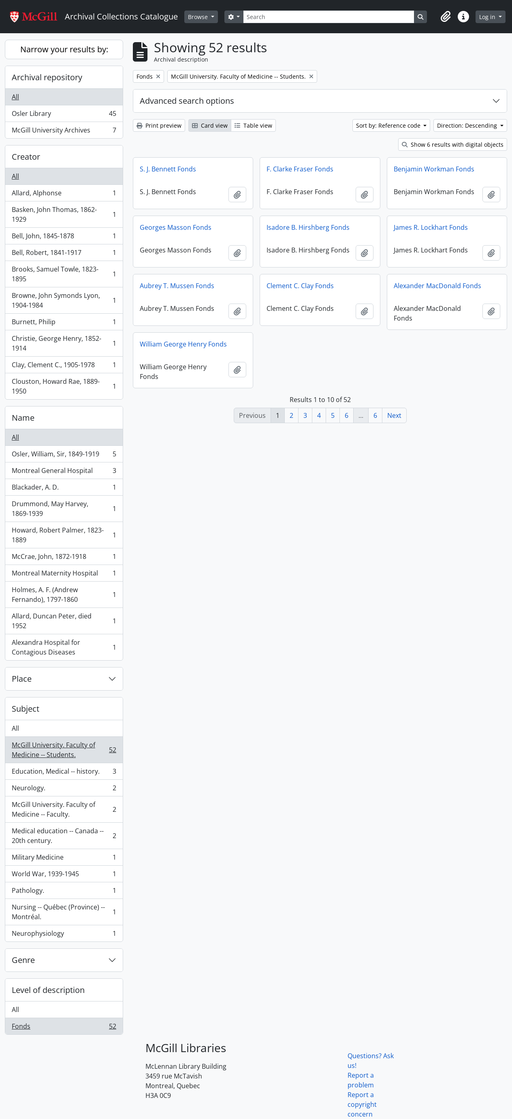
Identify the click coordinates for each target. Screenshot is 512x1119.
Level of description (48, 989)
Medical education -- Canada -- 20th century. (63, 835)
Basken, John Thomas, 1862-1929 (63, 214)
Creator (26, 156)
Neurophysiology (63, 935)
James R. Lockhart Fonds (431, 227)
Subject (25, 708)
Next (394, 415)
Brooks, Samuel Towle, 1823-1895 (63, 274)
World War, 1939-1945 (63, 875)
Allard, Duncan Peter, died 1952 (63, 621)
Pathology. (63, 892)
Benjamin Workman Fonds (434, 169)
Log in (488, 17)
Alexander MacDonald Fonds (437, 285)
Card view (210, 125)
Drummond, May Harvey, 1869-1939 (63, 508)
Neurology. (63, 789)
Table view (253, 125)
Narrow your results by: (64, 49)
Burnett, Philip (63, 323)
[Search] (328, 17)
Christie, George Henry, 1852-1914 (63, 343)
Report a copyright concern (362, 1104)
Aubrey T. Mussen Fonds (177, 285)
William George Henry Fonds (183, 344)
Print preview (159, 125)
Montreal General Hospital (63, 472)
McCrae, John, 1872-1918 (63, 558)
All (15, 96)
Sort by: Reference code (389, 125)
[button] (445, 17)
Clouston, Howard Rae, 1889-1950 (63, 386)
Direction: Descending (468, 125)
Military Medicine (63, 859)
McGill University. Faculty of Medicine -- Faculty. (63, 809)
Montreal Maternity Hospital (63, 575)
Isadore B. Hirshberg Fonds (308, 227)
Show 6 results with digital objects (452, 144)
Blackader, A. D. (63, 489)
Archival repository (47, 77)
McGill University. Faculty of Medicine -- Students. (63, 749)
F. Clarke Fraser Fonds (300, 169)
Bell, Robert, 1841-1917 (63, 254)
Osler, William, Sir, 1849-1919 (63, 455)
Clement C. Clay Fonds (300, 285)
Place (22, 678)
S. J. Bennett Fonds (168, 169)
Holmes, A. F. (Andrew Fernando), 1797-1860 (63, 594)
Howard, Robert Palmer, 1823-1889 (63, 535)
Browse (198, 17)
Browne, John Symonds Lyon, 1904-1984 (63, 300)
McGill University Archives (63, 131)
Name (23, 417)
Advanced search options (187, 100)
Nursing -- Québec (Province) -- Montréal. (63, 912)
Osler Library (63, 115)
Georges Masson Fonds (175, 227)
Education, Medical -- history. (63, 773)
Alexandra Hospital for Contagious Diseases (63, 647)
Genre (23, 959)
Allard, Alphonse (63, 194)
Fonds (63, 1027)
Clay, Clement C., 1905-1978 (63, 366)
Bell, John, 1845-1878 (63, 237)
